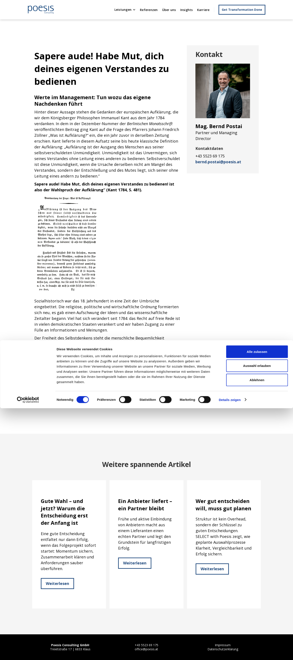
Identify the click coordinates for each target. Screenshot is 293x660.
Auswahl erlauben (257, 617)
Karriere (203, 10)
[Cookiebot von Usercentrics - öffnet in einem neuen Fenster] (28, 651)
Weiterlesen (57, 583)
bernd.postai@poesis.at (218, 161)
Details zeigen (230, 651)
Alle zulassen (257, 603)
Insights (186, 10)
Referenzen (149, 10)
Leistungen (123, 10)
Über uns (169, 10)
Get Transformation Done (242, 10)
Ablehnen (257, 631)
